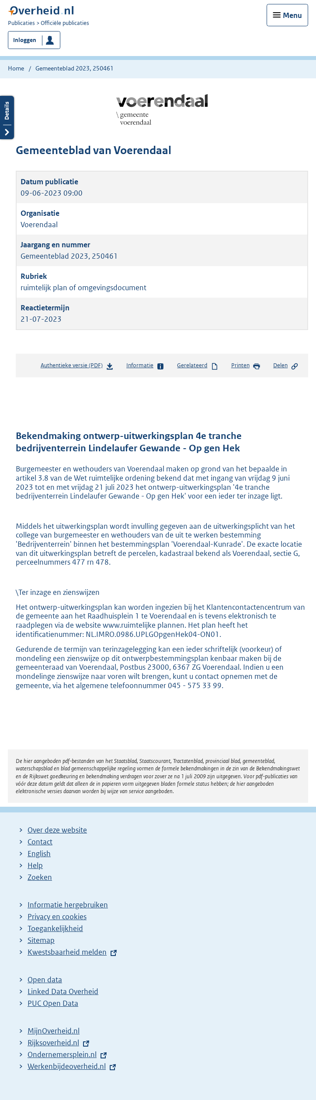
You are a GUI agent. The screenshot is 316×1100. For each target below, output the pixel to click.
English (39, 853)
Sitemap (41, 940)
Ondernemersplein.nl (62, 1054)
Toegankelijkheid (55, 928)
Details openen (7, 117)
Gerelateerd (197, 366)
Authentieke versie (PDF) (77, 367)
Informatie (145, 366)
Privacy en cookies (57, 916)
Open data (45, 979)
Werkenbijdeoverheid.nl (67, 1066)
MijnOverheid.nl (54, 1031)
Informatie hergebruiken (68, 905)
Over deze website (57, 830)
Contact (40, 842)
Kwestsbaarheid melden (67, 952)
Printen (245, 366)
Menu (292, 15)
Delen (286, 366)
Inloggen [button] (24, 40)
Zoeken (40, 877)
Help (35, 865)
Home (16, 68)
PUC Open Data (53, 1003)
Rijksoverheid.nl (53, 1042)
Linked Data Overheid (63, 991)
